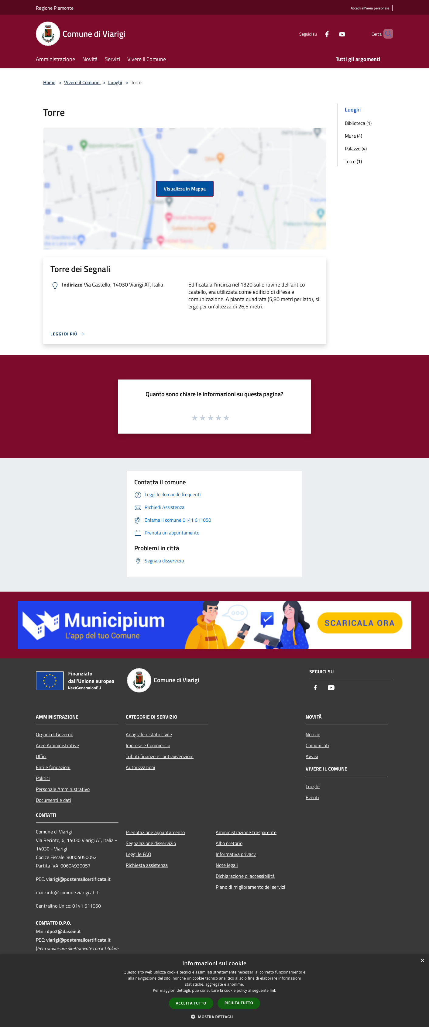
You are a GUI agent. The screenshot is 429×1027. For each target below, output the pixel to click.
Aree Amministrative (57, 745)
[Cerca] (386, 33)
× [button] (422, 961)
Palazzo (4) (356, 148)
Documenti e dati (53, 800)
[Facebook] (317, 33)
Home (49, 82)
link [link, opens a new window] (273, 990)
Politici (43, 778)
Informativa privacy (236, 854)
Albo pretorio (229, 843)
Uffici (41, 756)
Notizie (313, 734)
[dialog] (214, 990)
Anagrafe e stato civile (149, 734)
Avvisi (312, 756)
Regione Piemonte (55, 8)
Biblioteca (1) (358, 123)
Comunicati (317, 745)
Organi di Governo (54, 734)
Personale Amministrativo (63, 789)
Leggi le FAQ (138, 854)
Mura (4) (353, 135)
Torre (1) (353, 161)
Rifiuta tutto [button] (239, 1002)
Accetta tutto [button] (191, 1003)
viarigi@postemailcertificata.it (78, 879)
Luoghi (115, 82)
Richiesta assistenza (147, 865)
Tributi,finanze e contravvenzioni (160, 756)
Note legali (227, 865)
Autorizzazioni (140, 767)
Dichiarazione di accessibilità (245, 876)
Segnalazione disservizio (151, 843)
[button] (214, 1017)
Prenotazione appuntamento (155, 832)
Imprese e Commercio (148, 745)
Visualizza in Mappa (185, 188)
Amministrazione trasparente (246, 832)
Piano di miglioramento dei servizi (250, 887)
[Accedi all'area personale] (370, 8)
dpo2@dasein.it (64, 931)
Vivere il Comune (82, 82)
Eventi (312, 797)
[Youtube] (332, 33)
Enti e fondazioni (53, 767)
